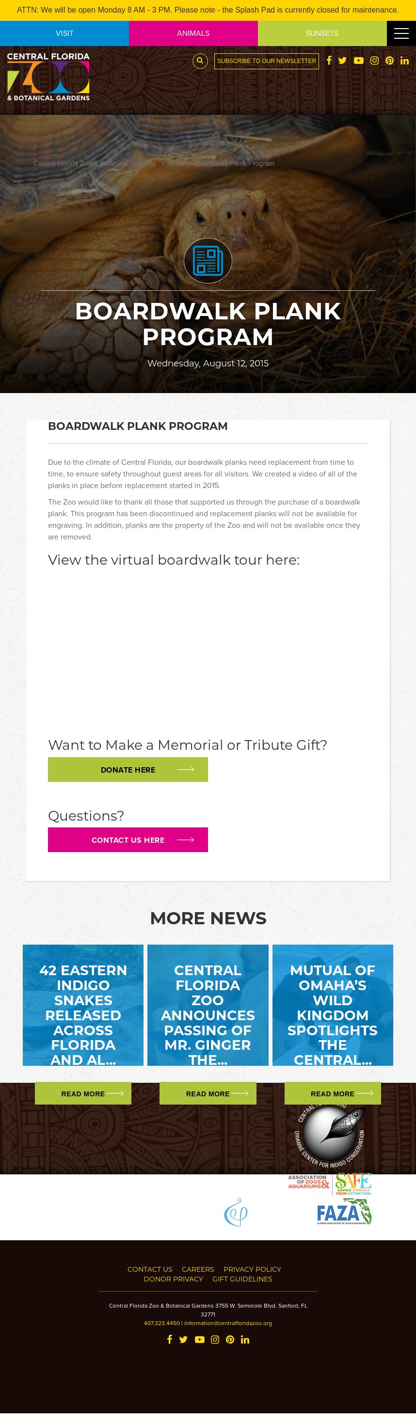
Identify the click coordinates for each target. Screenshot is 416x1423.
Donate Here (128, 769)
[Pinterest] (389, 61)
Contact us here (128, 840)
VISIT (65, 33)
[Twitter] (342, 61)
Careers (198, 1269)
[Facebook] (329, 61)
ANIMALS (193, 33)
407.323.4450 (162, 1323)
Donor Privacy (173, 1278)
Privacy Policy (252, 1269)
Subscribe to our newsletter (266, 61)
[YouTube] (359, 61)
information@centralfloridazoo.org (228, 1323)
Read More (83, 1094)
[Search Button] (200, 61)
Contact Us (150, 1269)
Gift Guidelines (242, 1278)
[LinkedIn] (404, 61)
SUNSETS (322, 33)
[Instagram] (374, 61)
